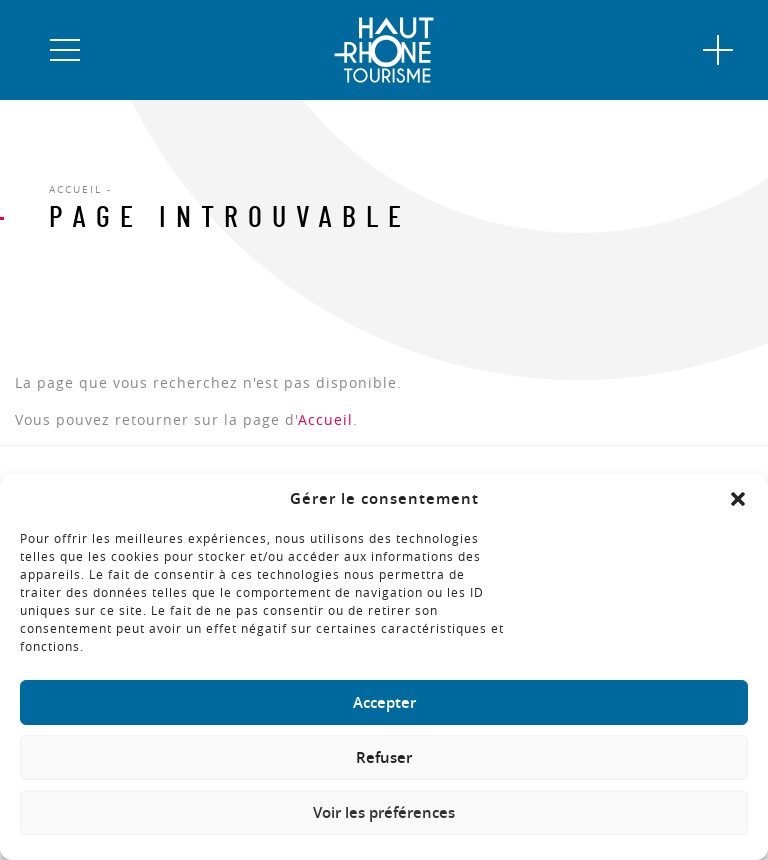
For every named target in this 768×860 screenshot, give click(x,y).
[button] (738, 499)
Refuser (384, 757)
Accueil (325, 419)
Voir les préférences (384, 812)
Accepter (384, 702)
